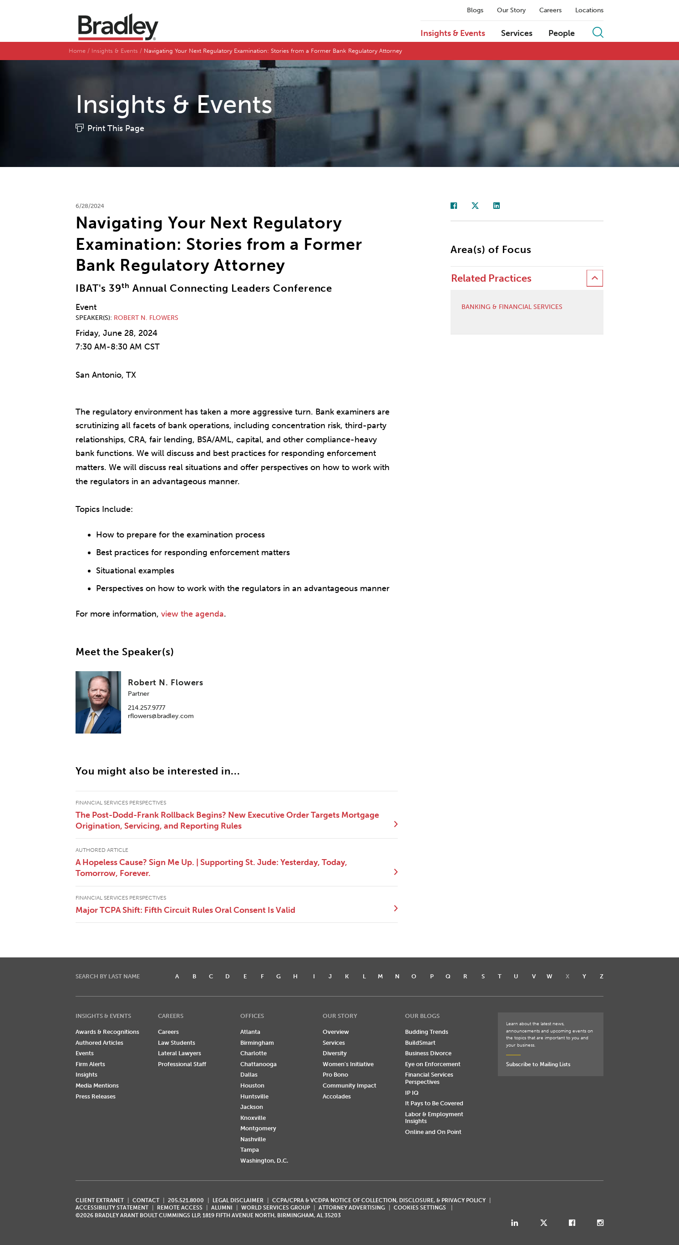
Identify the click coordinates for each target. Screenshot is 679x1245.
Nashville (253, 1139)
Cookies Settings (420, 1208)
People (561, 33)
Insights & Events (453, 33)
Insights (86, 1074)
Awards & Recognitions (107, 1031)
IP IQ (412, 1092)
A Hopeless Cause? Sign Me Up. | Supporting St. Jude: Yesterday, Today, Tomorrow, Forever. (211, 867)
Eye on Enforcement (433, 1064)
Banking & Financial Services (511, 307)
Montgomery (258, 1128)
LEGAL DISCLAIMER (238, 1200)
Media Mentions (97, 1085)
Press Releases (96, 1096)
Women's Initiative (348, 1064)
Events (85, 1053)
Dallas (249, 1074)
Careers (550, 10)
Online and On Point (433, 1132)
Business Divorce (428, 1053)
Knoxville (253, 1117)
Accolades (337, 1096)
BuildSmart (420, 1042)
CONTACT (145, 1200)
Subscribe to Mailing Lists (538, 1064)
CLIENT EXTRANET (100, 1200)
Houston (252, 1085)
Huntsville (254, 1096)
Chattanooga (258, 1064)
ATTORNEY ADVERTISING (352, 1208)
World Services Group (275, 1208)
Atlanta (250, 1031)
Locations (589, 10)
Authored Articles (99, 1042)
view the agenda (192, 614)
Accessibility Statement (112, 1208)
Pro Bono (335, 1074)
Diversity (335, 1053)
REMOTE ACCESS (180, 1208)
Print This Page (115, 128)
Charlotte (253, 1053)
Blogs (475, 10)
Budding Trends (426, 1031)
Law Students (176, 1042)
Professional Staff (182, 1064)
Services (516, 33)
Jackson (251, 1106)
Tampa (249, 1149)
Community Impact (349, 1085)
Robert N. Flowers (146, 318)
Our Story (511, 10)
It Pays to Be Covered (434, 1103)
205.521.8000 (186, 1200)
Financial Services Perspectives (429, 1078)
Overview (336, 1031)
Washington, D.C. (264, 1160)
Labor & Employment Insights (434, 1118)
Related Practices (491, 278)
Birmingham (257, 1042)
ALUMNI (222, 1208)
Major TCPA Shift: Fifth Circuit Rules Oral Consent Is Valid (185, 910)
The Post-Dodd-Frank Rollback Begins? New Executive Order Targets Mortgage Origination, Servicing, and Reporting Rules (227, 820)
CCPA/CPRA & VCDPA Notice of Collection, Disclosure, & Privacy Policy (379, 1200)
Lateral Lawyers (179, 1053)
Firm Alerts (90, 1064)
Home (77, 50)
